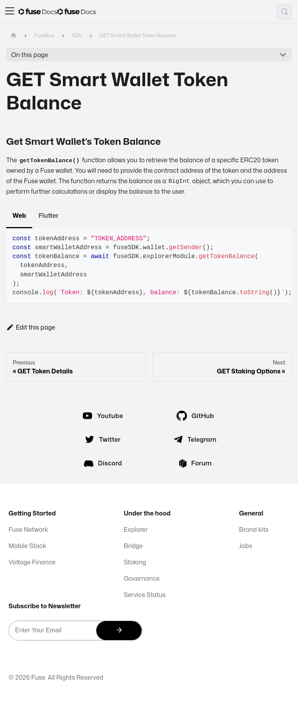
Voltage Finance (32, 562)
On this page (29, 54)
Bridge (133, 545)
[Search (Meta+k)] (284, 11)
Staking (135, 562)
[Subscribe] (119, 630)
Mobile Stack (27, 545)
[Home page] (13, 36)
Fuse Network (28, 529)
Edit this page (30, 327)
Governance (141, 578)
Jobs (245, 545)
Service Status (145, 594)
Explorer (136, 529)
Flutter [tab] (48, 215)
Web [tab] (19, 215)
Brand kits (254, 529)
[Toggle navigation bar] (10, 11)
